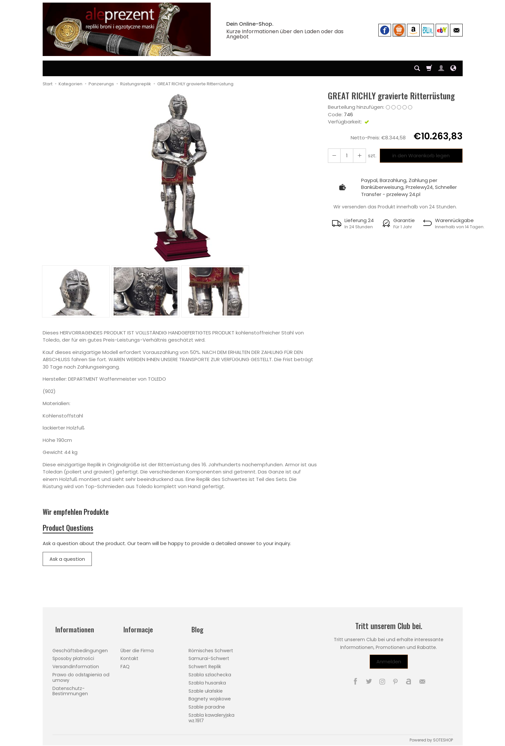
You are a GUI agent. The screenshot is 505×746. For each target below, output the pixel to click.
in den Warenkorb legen (419, 155)
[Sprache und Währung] (453, 68)
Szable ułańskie (206, 688)
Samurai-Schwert (209, 656)
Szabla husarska (207, 680)
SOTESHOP (443, 737)
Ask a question (67, 563)
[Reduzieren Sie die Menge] (356, 155)
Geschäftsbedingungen (80, 648)
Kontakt (129, 656)
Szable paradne (207, 704)
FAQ (125, 664)
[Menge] (345, 155)
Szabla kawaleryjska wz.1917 (211, 715)
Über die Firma (137, 648)
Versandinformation (75, 664)
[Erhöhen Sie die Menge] (333, 155)
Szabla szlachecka (210, 672)
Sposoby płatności (73, 656)
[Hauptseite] (127, 29)
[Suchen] (417, 68)
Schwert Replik (205, 664)
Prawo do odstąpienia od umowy (81, 675)
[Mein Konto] (441, 68)
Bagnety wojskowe (210, 696)
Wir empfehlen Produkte (82, 513)
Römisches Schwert (211, 648)
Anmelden (388, 666)
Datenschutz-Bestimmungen (70, 689)
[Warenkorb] (429, 68)
